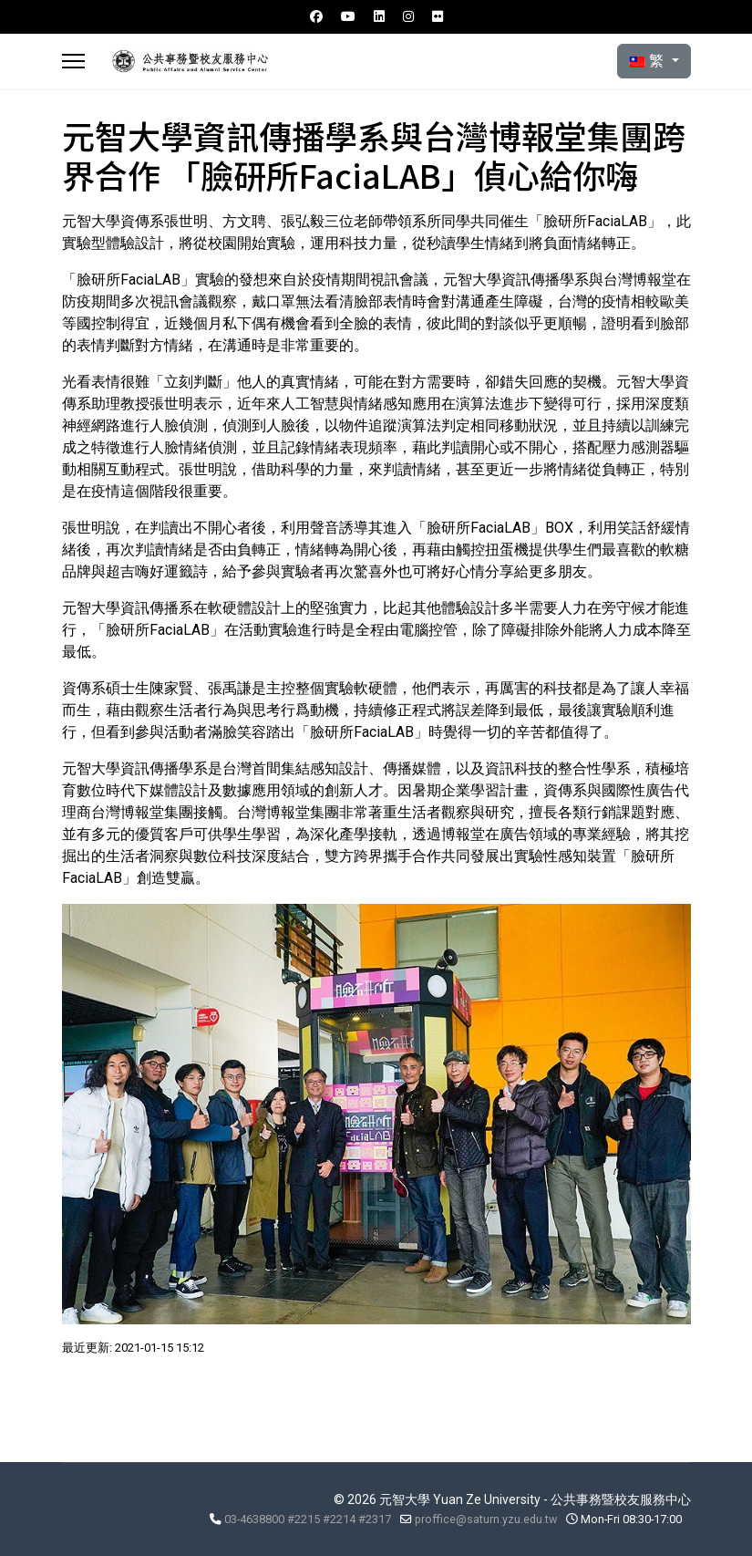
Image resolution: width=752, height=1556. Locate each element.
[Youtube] (348, 16)
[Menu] (73, 61)
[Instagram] (408, 16)
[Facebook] (316, 16)
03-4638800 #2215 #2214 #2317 (307, 1519)
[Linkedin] (379, 16)
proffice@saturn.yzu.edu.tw (486, 1519)
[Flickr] (437, 16)
